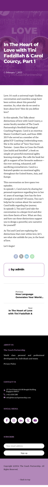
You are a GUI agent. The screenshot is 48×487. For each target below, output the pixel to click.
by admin (17, 269)
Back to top (25, 479)
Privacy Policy (10, 364)
